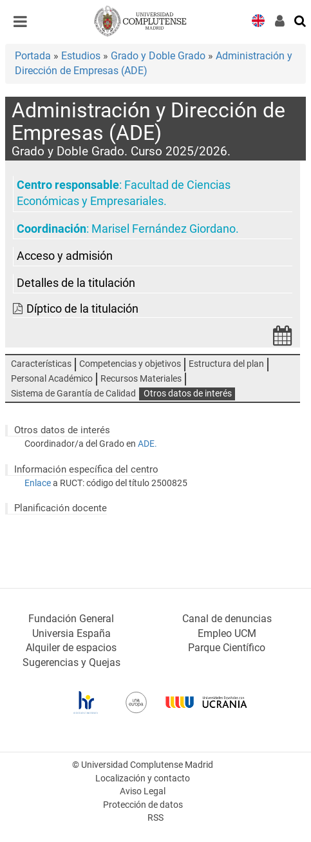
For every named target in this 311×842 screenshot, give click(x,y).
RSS (155, 817)
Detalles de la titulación (76, 283)
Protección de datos (143, 804)
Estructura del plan (226, 363)
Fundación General (71, 618)
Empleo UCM (227, 633)
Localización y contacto (142, 778)
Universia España (71, 633)
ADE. (147, 443)
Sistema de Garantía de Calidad (73, 393)
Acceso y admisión (65, 256)
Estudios (80, 56)
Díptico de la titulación (82, 308)
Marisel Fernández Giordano (163, 228)
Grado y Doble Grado (158, 56)
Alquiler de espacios (71, 647)
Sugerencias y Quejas (71, 662)
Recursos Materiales (141, 378)
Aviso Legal (142, 791)
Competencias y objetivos (130, 363)
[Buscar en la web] (300, 20)
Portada (33, 56)
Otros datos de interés (188, 393)
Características (41, 363)
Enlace (37, 483)
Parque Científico (226, 647)
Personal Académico (52, 378)
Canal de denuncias (227, 618)
